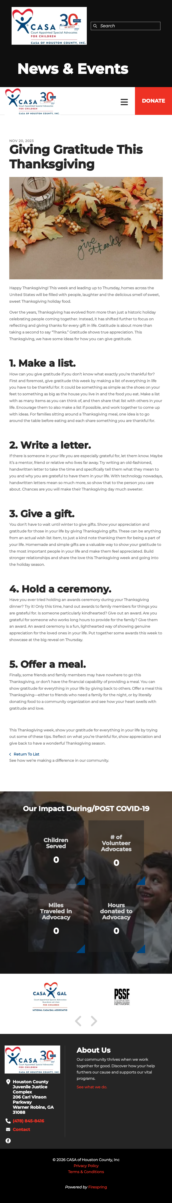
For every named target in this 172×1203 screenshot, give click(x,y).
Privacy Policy (86, 1166)
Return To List (26, 754)
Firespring (97, 1187)
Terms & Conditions (86, 1172)
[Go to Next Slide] (93, 1021)
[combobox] (125, 26)
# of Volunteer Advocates (116, 843)
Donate (153, 101)
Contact (21, 1129)
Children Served (56, 843)
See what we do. (92, 1087)
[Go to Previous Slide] (78, 1021)
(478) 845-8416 (28, 1121)
